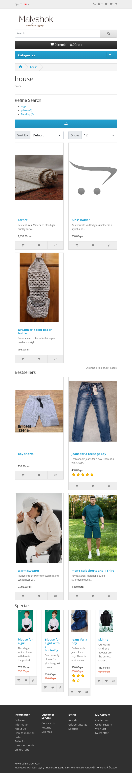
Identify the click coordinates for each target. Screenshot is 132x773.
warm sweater (28, 570)
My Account (102, 720)
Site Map (47, 731)
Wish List (100, 729)
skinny (103, 639)
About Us (20, 729)
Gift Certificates (77, 724)
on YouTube (22, 749)
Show (75, 135)
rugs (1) (25, 106)
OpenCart (34, 763)
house (33, 67)
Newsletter (102, 733)
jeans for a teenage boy (89, 454)
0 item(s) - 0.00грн (66, 44)
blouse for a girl (25, 641)
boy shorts (26, 454)
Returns (46, 727)
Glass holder (81, 220)
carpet (22, 220)
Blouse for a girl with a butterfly (52, 644)
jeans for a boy (79, 641)
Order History (103, 724)
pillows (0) (26, 110)
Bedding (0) (27, 114)
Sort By (22, 135)
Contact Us (48, 723)
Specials (73, 729)
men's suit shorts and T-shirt (93, 570)
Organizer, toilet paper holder (35, 331)
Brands (72, 720)
